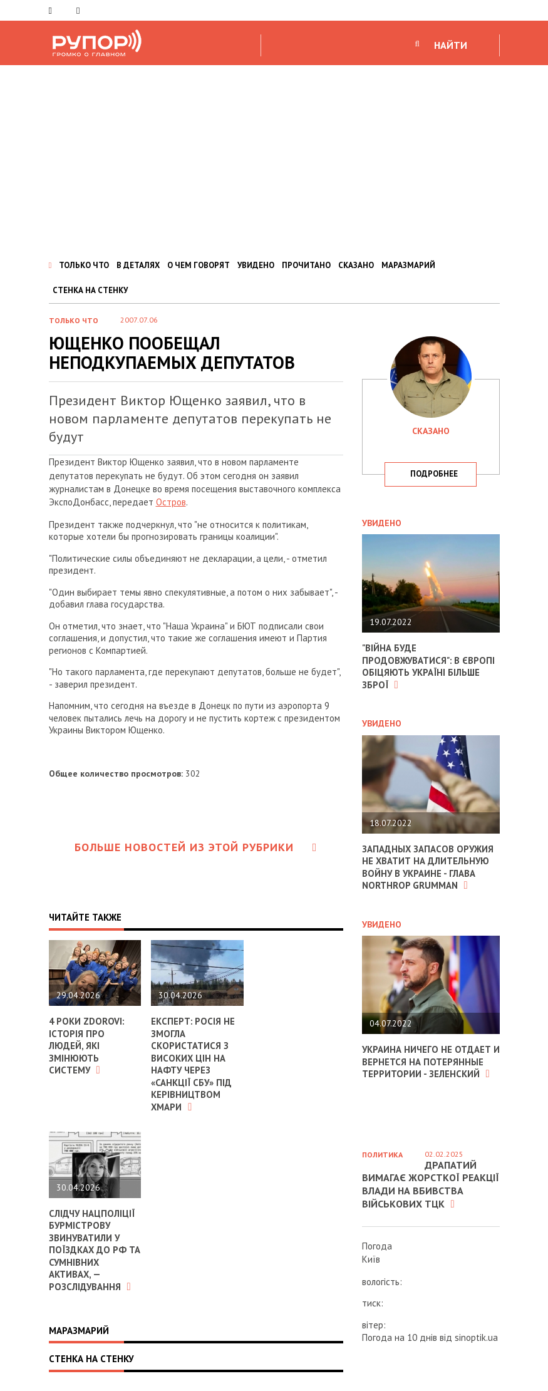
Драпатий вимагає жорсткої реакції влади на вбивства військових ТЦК (430, 1184)
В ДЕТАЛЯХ (138, 265)
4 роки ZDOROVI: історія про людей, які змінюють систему (87, 1045)
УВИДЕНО (255, 265)
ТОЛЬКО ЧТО (84, 265)
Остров (171, 502)
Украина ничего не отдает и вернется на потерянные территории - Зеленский (427, 1061)
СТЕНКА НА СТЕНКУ (90, 290)
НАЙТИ (450, 45)
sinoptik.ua (476, 1337)
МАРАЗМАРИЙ (408, 265)
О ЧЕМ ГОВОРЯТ (198, 265)
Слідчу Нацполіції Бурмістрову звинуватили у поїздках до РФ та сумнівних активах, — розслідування (92, 1250)
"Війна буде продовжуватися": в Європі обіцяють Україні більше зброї (429, 666)
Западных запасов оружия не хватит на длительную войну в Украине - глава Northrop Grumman (428, 867)
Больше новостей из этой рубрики (196, 847)
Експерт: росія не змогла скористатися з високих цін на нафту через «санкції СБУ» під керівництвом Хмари (193, 1064)
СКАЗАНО (356, 265)
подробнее (434, 473)
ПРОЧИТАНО (306, 265)
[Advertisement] (274, 159)
